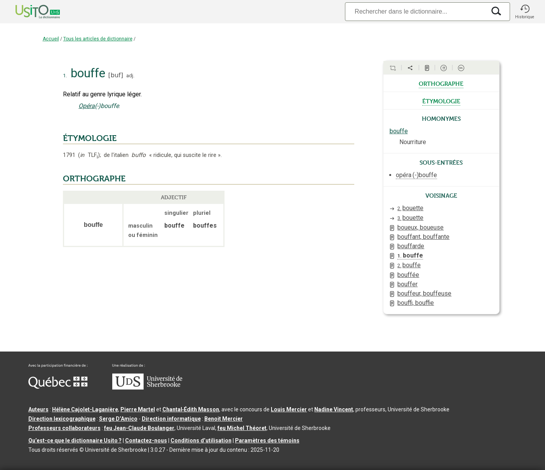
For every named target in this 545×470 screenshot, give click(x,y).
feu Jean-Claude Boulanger (139, 428)
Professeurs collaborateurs (64, 428)
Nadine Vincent (333, 409)
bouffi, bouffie (415, 302)
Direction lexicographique (62, 419)
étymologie (441, 100)
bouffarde (410, 246)
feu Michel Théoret (242, 428)
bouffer (407, 284)
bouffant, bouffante (423, 236)
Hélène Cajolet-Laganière (85, 409)
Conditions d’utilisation (201, 440)
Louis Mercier (289, 409)
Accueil (51, 39)
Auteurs (38, 409)
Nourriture (412, 142)
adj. (130, 75)
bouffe (399, 131)
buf (116, 75)
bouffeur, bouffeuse (424, 293)
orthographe (441, 83)
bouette (410, 208)
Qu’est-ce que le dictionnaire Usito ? (75, 440)
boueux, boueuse (420, 227)
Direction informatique (171, 419)
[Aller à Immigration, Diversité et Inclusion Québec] (57, 387)
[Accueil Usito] (29, 11)
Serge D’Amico (118, 419)
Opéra (86, 106)
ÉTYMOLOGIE (90, 138)
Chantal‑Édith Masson (190, 409)
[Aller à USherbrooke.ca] (147, 388)
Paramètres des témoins (267, 440)
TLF (89, 155)
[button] (524, 11)
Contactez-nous (146, 440)
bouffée (408, 275)
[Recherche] (415, 11)
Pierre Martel (137, 409)
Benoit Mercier (223, 419)
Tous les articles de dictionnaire (97, 39)
